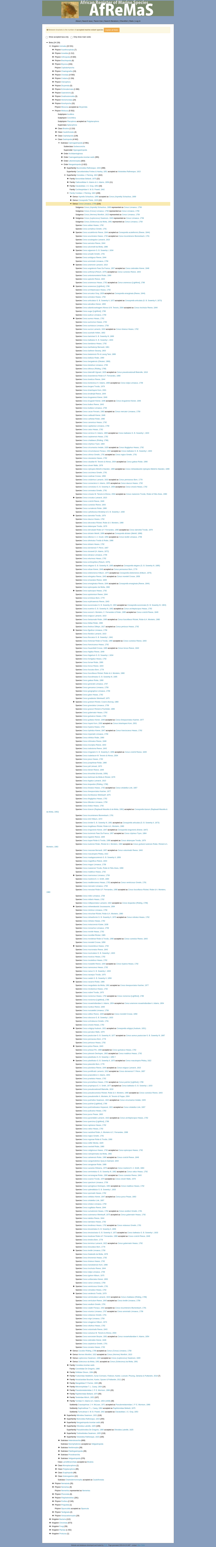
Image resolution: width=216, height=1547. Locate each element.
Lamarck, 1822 (97, 903)
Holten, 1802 (93, 333)
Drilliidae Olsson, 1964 (84, 1372)
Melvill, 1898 (93, 533)
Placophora (71, 121)
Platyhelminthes (67, 1498)
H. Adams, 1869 (95, 433)
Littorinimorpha (74, 161)
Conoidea (85, 1365)
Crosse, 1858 (94, 476)
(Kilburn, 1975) (135, 573)
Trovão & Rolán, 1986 (97, 541)
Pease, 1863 (92, 1114)
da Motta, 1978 (95, 1254)
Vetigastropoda (97, 1444)
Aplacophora (72, 125)
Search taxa (87, 21)
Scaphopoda (68, 1473)
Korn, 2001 (94, 390)
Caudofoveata (68, 132)
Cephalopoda (68, 136)
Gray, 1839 (93, 293)
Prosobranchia (74, 1455)
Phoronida (65, 1494)
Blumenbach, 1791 (134, 236)
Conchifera (71, 118)
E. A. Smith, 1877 (96, 1086)
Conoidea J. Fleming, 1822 (87, 175)
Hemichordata (66, 100)
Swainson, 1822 (95, 1100)
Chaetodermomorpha (73, 1480)
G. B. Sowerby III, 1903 (99, 605)
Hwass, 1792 (93, 225)
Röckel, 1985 (93, 935)
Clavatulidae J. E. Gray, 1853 (86, 186)
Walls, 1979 (93, 1032)
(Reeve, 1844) (134, 232)
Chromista (63, 1523)
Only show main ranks (81, 37)
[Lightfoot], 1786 (131, 283)
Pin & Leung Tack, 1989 (99, 354)
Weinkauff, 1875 (96, 698)
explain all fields (111, 30)
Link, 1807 (126, 788)
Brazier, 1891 (94, 1336)
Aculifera (70, 114)
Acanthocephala (67, 50)
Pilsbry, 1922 (95, 854)
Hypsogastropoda (80, 150)
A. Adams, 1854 (98, 1003)
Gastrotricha (66, 93)
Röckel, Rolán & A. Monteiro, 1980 (103, 523)
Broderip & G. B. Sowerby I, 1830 (103, 512)
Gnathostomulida (68, 96)
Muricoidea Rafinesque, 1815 (88, 1419)
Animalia (62, 46)
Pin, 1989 (92, 1050)
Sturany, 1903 (94, 351)
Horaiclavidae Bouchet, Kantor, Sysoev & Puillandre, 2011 (98, 1380)
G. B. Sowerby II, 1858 (98, 487)
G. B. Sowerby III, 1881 (97, 823)
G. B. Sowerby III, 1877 (98, 1035)
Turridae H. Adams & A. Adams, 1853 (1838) (92, 1401)
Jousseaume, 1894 (98, 907)
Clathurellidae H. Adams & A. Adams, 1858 (92, 182)
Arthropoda (65, 57)
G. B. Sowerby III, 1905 (99, 677)
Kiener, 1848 (137, 268)
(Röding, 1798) (94, 369)
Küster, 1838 (95, 924)
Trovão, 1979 (93, 386)
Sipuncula (85, 1509)
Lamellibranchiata (70, 1462)
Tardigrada (65, 1512)
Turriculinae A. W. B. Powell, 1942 (91, 1412)
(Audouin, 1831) (131, 1028)
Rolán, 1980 (94, 763)
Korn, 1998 (95, 1265)
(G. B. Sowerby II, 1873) (143, 301)
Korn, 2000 (92, 723)
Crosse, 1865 (94, 648)
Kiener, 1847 (93, 730)
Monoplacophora (69, 1465)
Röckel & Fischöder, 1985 (98, 709)
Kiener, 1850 (94, 304)
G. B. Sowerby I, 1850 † (99, 1057)
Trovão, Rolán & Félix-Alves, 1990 (146, 494)
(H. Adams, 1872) (95, 551)
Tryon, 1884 (93, 444)
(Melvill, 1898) (128, 533)
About (78, 21)
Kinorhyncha (66, 103)
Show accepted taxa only (57, 37)
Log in (137, 21)
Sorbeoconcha (79, 146)
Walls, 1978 (92, 465)
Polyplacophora (93, 121)
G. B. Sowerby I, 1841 (97, 637)
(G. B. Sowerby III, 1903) (146, 605)
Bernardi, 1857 (94, 850)
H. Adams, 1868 (96, 383)
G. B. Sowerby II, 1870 (99, 917)
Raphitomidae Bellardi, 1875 (86, 1394)
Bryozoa (64, 64)
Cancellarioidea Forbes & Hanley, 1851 (92, 172)
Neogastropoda (75, 164)
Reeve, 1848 (93, 652)
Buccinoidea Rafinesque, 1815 (89, 168)
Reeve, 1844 (95, 232)
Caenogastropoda (75, 143)
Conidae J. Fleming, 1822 (85, 193)
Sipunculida (65, 1509)
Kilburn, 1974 (94, 1322)
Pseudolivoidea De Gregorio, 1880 (90, 1430)
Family (72, 193)
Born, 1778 (131, 480)
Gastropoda (67, 139)
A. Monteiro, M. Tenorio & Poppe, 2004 (106, 1096)
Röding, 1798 (87, 1351)
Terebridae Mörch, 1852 (84, 1397)
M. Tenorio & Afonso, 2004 (99, 462)
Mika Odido (141, 1545)
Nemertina (65, 1491)
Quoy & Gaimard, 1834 (100, 1161)
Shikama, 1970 (94, 1168)
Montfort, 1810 (96, 215)
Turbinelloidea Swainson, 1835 (88, 1433)
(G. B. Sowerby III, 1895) (142, 566)
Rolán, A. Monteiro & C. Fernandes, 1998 (105, 1132)
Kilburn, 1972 (92, 819)
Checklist (124, 21)
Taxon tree (98, 21)
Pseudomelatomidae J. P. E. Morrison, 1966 (92, 1390)
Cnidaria (64, 78)
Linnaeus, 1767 (95, 684)
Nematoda (65, 1483)
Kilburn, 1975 (95, 573)
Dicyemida (65, 86)
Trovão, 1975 (94, 975)
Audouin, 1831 (94, 1028)
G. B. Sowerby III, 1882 (97, 609)
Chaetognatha (66, 71)
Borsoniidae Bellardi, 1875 (85, 179)
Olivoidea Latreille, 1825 (86, 1426)
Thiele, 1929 (88, 200)
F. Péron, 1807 (95, 548)
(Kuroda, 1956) (95, 774)
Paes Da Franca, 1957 (98, 268)
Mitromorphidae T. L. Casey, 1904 (88, 1387)
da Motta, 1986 (95, 247)
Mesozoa (64, 107)
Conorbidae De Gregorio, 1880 (87, 1369)
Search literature (111, 21)
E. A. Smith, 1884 (95, 879)
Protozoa (63, 1534)
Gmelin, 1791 (94, 229)
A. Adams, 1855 (96, 483)
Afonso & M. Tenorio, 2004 (103, 308)
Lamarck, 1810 (96, 240)
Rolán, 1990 (96, 275)
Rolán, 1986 (94, 508)
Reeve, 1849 (93, 501)
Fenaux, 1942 (96, 451)
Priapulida (65, 1505)
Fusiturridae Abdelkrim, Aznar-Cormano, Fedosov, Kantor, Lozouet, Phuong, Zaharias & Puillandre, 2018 (116, 1376)
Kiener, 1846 (94, 397)
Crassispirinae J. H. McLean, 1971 (91, 1405)
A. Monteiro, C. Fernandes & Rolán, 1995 (104, 612)
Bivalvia (66, 128)
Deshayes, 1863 (95, 1053)
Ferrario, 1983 (93, 412)
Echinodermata (67, 89)
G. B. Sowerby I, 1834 (97, 250)
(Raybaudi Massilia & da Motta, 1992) (103, 809)
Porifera (64, 1501)
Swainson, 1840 (98, 218)
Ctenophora (66, 82)
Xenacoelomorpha (68, 1516)
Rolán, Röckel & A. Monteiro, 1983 (102, 844)
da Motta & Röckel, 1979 (98, 777)
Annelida (64, 53)
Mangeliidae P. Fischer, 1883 (86, 1383)
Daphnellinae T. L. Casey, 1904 (90, 1408)
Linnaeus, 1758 (87, 204)
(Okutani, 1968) (96, 361)
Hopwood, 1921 (97, 1107)
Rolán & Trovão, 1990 (97, 641)
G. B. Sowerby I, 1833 (97, 340)
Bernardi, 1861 (95, 347)
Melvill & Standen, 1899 (98, 469)
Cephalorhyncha (67, 68)
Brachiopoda (66, 61)
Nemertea (65, 1487)
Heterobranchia (74, 1440)
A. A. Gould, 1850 (95, 537)
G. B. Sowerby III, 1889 (98, 336)
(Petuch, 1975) (94, 272)
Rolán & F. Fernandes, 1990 (101, 376)
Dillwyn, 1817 (93, 627)
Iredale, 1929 (95, 447)
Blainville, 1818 (132, 372)
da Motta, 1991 (98, 222)
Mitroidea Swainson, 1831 (87, 1415)
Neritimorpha (73, 1448)
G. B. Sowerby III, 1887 (145, 1035)
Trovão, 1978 (93, 1179)
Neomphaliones (74, 1444)
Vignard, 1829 (94, 372)
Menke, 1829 (92, 1143)
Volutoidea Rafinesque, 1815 (129, 172)
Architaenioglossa (76, 154)
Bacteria (62, 1519)
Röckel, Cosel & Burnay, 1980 (100, 702)
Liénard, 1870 (92, 766)
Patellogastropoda (75, 1451)
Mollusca (64, 111)
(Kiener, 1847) (133, 830)
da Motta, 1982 (96, 587)
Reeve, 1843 (129, 272)
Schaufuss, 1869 (88, 197)
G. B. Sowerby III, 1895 (97, 566)
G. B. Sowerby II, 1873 (98, 301)
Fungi (61, 1526)
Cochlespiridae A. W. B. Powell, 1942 (90, 189)
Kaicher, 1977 (129, 720)
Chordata (64, 75)
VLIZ (105, 1545)
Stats (131, 21)
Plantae (62, 1530)
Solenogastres (68, 1476)
